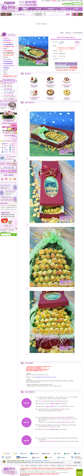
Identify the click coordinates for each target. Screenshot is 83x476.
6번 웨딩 (5, 48)
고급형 (62, 41)
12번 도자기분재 (7, 59)
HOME (61, 32)
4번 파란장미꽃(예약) (77, 32)
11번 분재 (5, 57)
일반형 (62, 43)
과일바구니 (5, 74)
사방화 (4, 72)
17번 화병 (5, 69)
